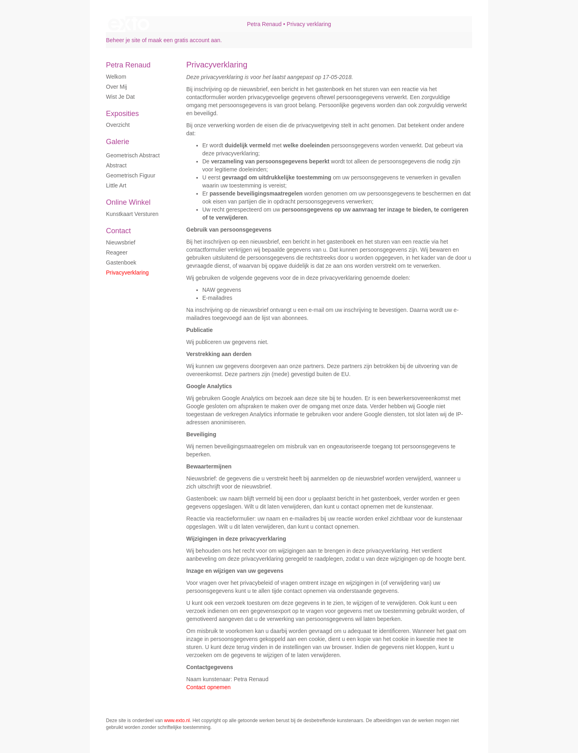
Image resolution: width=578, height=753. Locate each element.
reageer (117, 252)
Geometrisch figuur (130, 175)
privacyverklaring (127, 272)
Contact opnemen (208, 687)
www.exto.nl (177, 720)
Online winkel (128, 202)
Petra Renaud (264, 24)
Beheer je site (123, 40)
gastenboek (121, 262)
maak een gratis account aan (184, 40)
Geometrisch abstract (133, 155)
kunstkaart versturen (132, 214)
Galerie (117, 142)
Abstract (116, 165)
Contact (118, 231)
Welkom (116, 76)
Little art (116, 185)
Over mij (116, 86)
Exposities (122, 114)
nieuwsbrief (120, 242)
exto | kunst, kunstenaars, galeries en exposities (128, 24)
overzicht (118, 125)
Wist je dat (120, 97)
